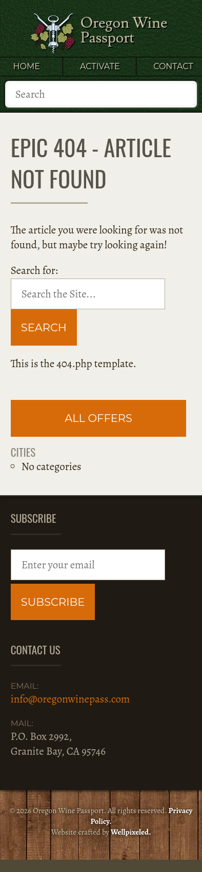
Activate (100, 66)
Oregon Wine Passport (124, 30)
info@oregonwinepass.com (70, 699)
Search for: (34, 270)
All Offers (98, 418)
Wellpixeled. (131, 832)
